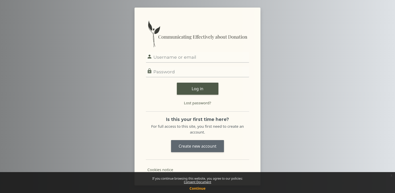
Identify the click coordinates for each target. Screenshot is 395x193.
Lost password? (197, 102)
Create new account (197, 146)
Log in (198, 88)
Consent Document (197, 182)
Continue (197, 188)
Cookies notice (160, 169)
